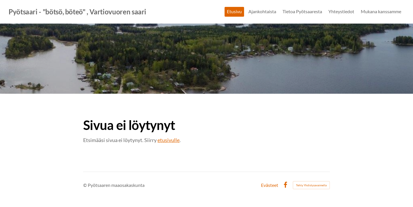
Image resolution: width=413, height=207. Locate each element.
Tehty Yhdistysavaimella (311, 185)
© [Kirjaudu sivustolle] (85, 185)
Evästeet (269, 185)
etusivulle (168, 140)
